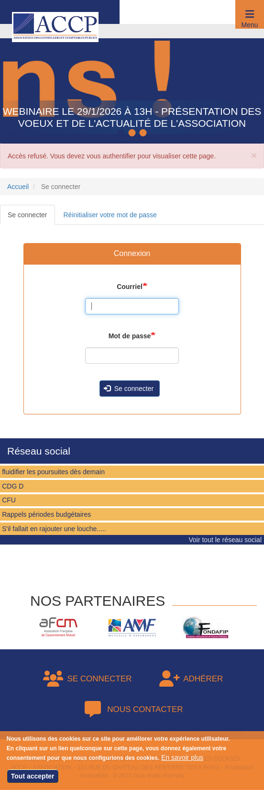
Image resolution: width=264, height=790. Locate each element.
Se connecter (27, 215)
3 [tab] (144, 133)
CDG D (12, 486)
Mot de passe (130, 336)
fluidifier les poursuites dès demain (53, 472)
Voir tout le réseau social (225, 540)
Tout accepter (33, 776)
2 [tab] (133, 133)
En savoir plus (182, 758)
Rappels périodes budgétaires (46, 514)
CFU (9, 500)
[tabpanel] (132, 84)
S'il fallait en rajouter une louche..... (54, 529)
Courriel (130, 286)
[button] (249, 14)
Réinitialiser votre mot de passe (110, 215)
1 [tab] (122, 133)
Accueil (18, 186)
